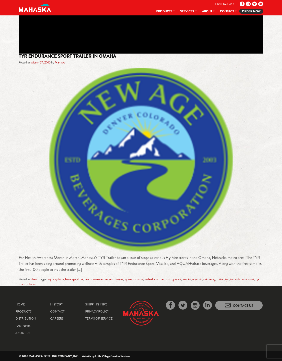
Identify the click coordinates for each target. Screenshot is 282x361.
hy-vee (119, 279)
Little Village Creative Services (112, 356)
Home (20, 304)
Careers (56, 318)
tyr (227, 279)
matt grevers (173, 279)
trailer (220, 279)
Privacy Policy (97, 311)
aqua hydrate (56, 279)
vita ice (31, 284)
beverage (70, 279)
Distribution (25, 318)
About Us (22, 333)
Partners (22, 326)
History (56, 304)
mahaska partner (155, 279)
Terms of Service (99, 318)
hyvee (128, 279)
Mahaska (60, 62)
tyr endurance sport (242, 279)
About (207, 11)
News (33, 279)
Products (164, 11)
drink (80, 279)
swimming (209, 279)
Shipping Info (96, 304)
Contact (227, 11)
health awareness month (99, 279)
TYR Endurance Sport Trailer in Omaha (67, 56)
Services (187, 11)
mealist (186, 279)
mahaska (138, 279)
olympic (197, 279)
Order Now (251, 11)
